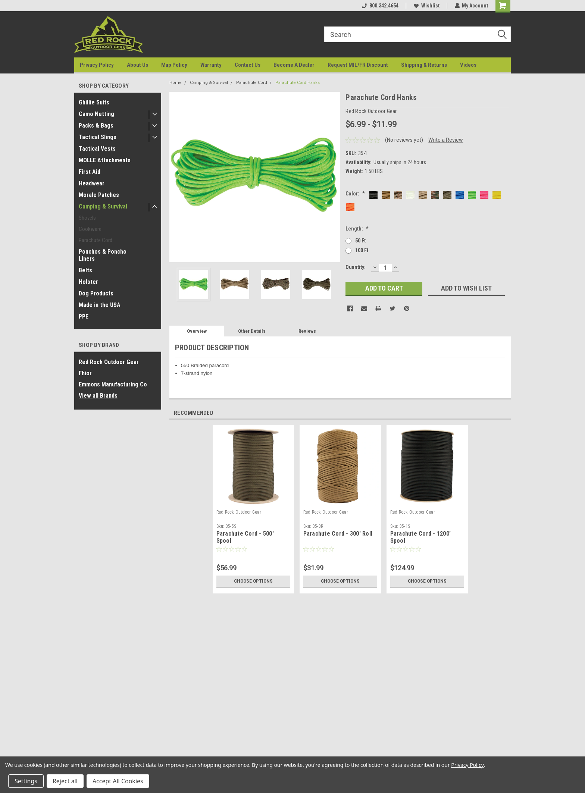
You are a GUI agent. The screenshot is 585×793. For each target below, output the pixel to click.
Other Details (252, 331)
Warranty (211, 65)
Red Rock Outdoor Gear (109, 362)
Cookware (90, 229)
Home (175, 82)
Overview (197, 331)
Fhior (85, 373)
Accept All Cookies (118, 781)
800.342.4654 (380, 6)
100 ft (361, 250)
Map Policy (174, 65)
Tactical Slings (97, 137)
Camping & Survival (103, 206)
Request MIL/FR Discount (358, 65)
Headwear (91, 183)
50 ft (360, 241)
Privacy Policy (97, 65)
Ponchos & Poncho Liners (102, 255)
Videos (468, 65)
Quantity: (355, 267)
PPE (83, 316)
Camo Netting (96, 113)
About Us (137, 65)
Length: (357, 229)
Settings (26, 781)
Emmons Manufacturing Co (113, 384)
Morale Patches (99, 194)
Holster (88, 281)
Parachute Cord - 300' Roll (338, 533)
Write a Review (445, 140)
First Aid (89, 171)
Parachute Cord (95, 240)
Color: (355, 194)
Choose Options (253, 581)
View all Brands (98, 395)
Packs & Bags (96, 125)
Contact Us (247, 65)
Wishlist (426, 6)
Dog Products (96, 293)
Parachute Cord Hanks (297, 82)
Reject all (65, 781)
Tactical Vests (97, 148)
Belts (85, 270)
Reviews (307, 331)
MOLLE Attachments (105, 160)
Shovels (87, 217)
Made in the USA (100, 304)
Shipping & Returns (424, 65)
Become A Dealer (294, 65)
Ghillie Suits (94, 102)
